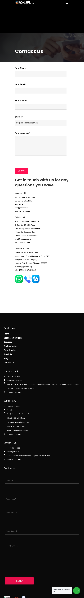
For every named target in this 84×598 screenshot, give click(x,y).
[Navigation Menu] (67, 2)
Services (8, 342)
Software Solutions (13, 338)
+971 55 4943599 (22, 242)
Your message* (41, 144)
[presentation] (34, 162)
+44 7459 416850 (22, 211)
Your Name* (41, 72)
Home (6, 334)
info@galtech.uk (21, 208)
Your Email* (41, 88)
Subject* (41, 121)
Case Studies (10, 350)
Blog (6, 358)
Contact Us (9, 362)
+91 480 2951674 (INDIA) (25, 270)
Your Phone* (41, 104)
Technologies (10, 346)
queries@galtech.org (23, 266)
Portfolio (8, 354)
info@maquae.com (23, 239)
